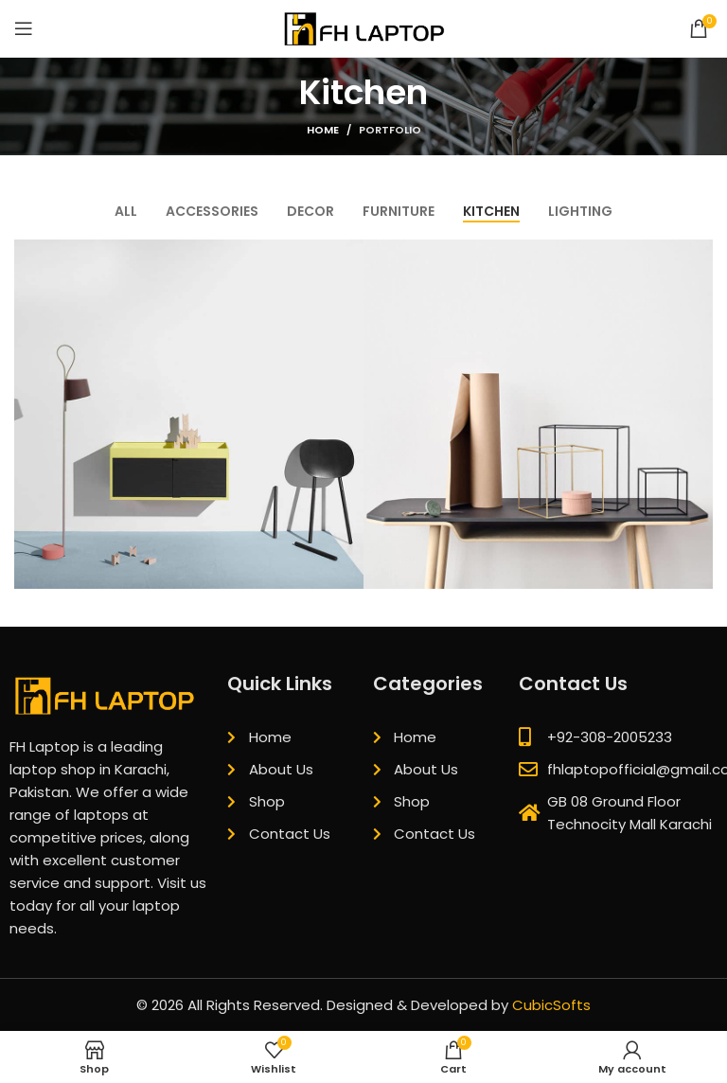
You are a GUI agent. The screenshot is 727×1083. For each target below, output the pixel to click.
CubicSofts (551, 1005)
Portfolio (390, 129)
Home (323, 129)
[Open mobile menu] (24, 28)
